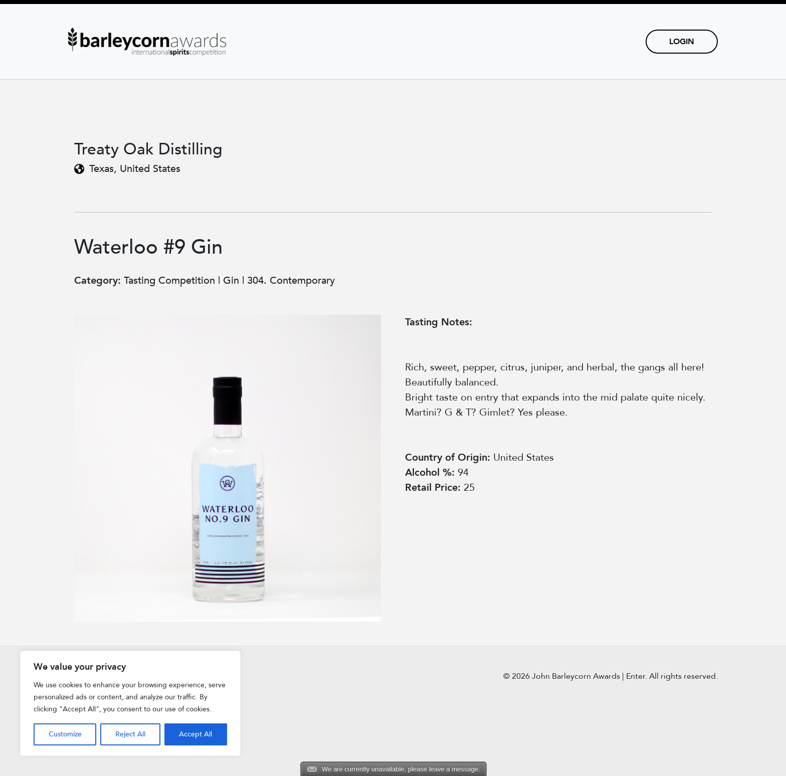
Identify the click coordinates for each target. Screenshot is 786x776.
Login (681, 41)
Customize (65, 734)
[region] (130, 703)
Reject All (130, 734)
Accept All (195, 734)
